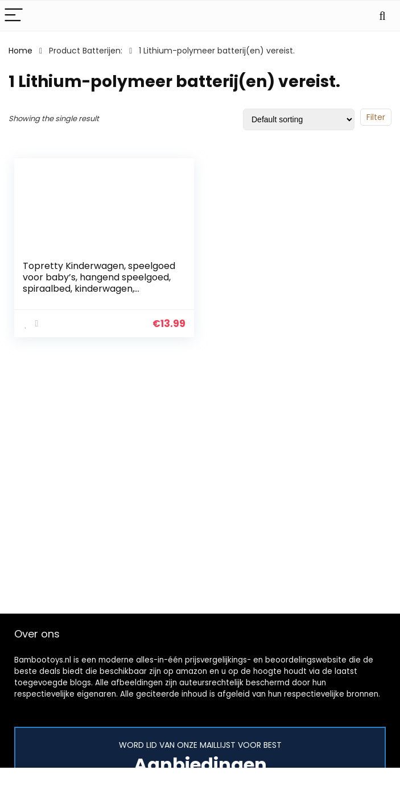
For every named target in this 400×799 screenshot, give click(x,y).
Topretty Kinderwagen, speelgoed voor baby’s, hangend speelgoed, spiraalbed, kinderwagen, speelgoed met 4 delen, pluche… (99, 283)
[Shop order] (298, 119)
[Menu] (13, 16)
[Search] (382, 16)
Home (20, 50)
